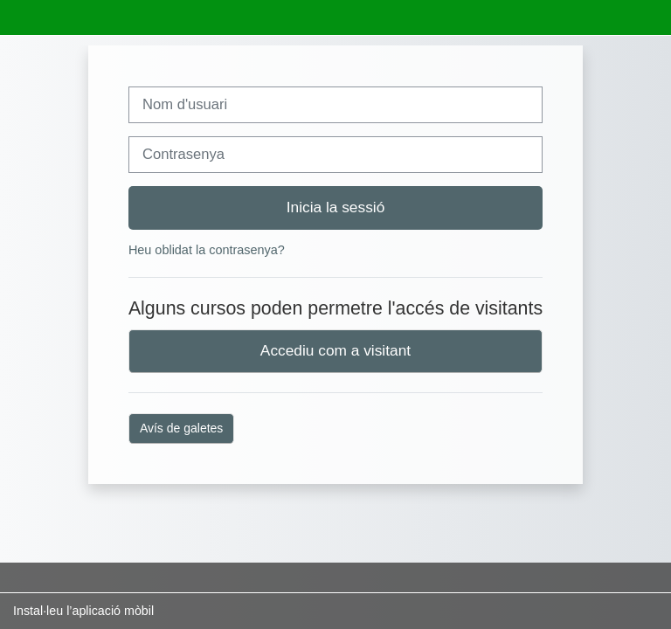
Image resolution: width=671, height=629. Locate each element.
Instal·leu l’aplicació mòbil (83, 611)
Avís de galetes (181, 428)
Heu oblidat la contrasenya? (206, 250)
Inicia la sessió (336, 207)
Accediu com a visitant (335, 350)
